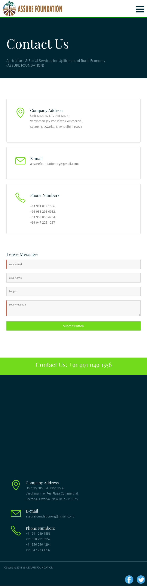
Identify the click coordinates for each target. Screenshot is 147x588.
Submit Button (73, 326)
